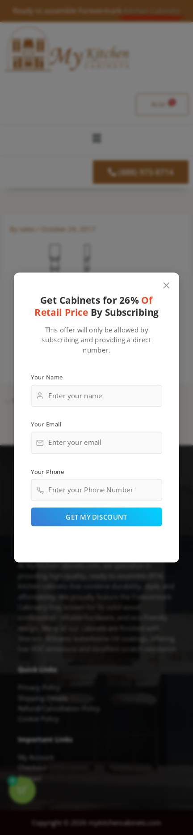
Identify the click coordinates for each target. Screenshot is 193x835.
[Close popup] (166, 285)
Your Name (47, 377)
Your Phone (47, 472)
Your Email (46, 424)
